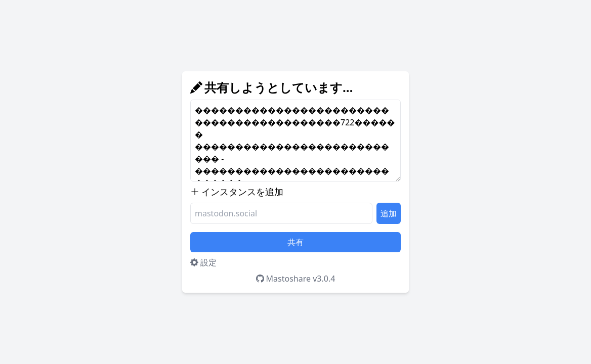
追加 (389, 213)
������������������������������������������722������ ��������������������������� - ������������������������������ (295, 140)
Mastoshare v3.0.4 (295, 278)
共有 (295, 242)
